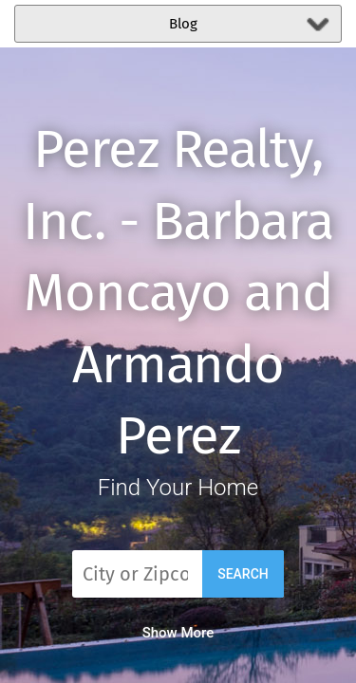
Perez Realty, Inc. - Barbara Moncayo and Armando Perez (177, 293)
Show (178, 633)
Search (243, 574)
